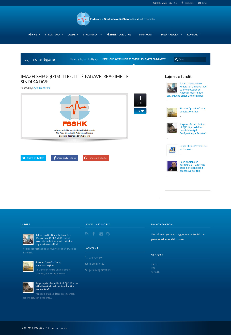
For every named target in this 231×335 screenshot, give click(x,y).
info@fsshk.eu (96, 263)
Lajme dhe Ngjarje (89, 59)
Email (204, 2)
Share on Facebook (66, 157)
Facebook (189, 2)
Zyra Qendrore (42, 87)
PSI (153, 268)
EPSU (154, 264)
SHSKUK (155, 272)
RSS (175, 2)
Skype (108, 234)
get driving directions (100, 270)
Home (73, 59)
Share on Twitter (35, 157)
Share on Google (98, 157)
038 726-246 (96, 257)
